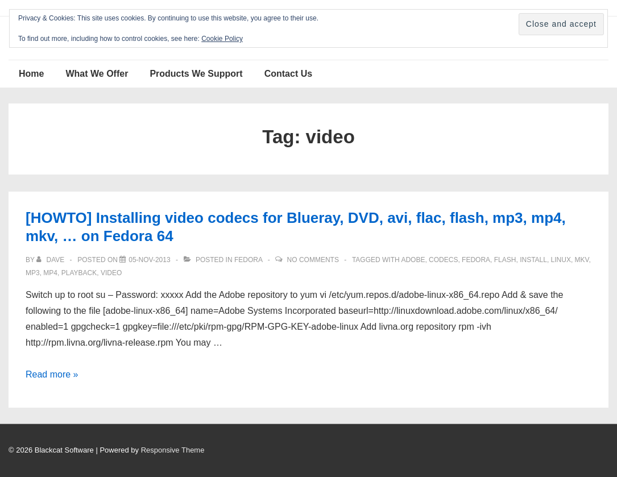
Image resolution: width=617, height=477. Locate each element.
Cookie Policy (222, 39)
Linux (561, 260)
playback (79, 273)
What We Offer (96, 73)
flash (505, 260)
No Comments (313, 260)
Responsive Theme (173, 450)
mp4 (50, 273)
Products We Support (196, 73)
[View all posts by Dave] (51, 260)
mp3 (33, 273)
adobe (413, 260)
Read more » (52, 374)
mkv (582, 260)
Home (31, 73)
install (533, 260)
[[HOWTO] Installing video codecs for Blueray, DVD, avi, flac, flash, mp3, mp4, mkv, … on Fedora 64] (149, 260)
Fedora (248, 260)
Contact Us (288, 73)
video (111, 273)
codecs (443, 260)
